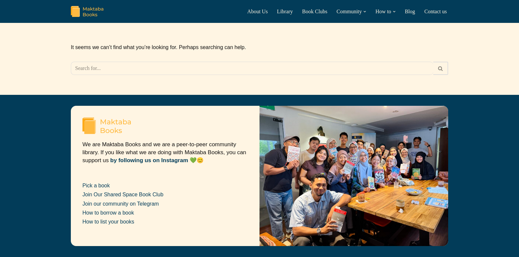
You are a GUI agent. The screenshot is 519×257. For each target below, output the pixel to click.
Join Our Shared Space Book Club (123, 194)
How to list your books (108, 222)
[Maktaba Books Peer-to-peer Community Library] (87, 11)
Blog (410, 11)
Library (285, 11)
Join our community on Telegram (120, 204)
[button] (364, 11)
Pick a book (96, 185)
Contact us (435, 11)
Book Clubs (314, 11)
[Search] (252, 68)
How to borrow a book (108, 213)
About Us (257, 11)
